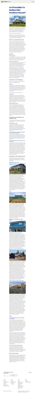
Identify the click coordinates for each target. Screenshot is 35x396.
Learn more (16, 217)
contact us (10, 361)
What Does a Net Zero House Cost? (17, 92)
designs (10, 100)
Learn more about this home (18, 247)
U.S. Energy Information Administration (16, 69)
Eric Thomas (12, 14)
